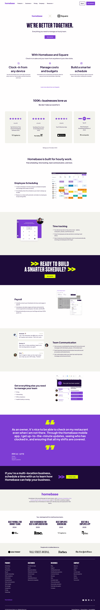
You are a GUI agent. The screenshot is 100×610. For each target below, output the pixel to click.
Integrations (8, 588)
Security (76, 578)
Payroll (6, 572)
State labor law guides (56, 586)
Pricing (35, 3)
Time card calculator (55, 582)
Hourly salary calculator (56, 584)
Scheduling (7, 565)
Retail (29, 568)
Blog (52, 565)
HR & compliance (9, 576)
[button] (20, 3)
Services (30, 576)
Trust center (76, 580)
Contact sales (77, 572)
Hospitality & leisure (32, 578)
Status (75, 576)
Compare (53, 588)
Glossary (53, 576)
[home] (10, 3)
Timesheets (7, 570)
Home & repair (31, 574)
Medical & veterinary (32, 572)
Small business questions (56, 572)
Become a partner (78, 574)
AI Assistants (8, 578)
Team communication (10, 582)
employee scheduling (62, 498)
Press (75, 570)
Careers (75, 568)
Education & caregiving (33, 580)
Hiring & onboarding (9, 574)
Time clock (7, 568)
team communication (44, 500)
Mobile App (7, 592)
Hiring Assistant (8, 580)
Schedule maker (54, 580)
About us (76, 565)
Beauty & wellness (32, 570)
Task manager (8, 584)
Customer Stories (55, 574)
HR (53, 500)
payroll (36, 500)
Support (53, 568)
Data (52, 578)
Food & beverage (32, 565)
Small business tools (55, 570)
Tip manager (8, 586)
